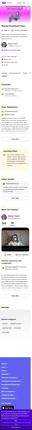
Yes (16, 421)
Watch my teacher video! (10, 50)
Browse (10, 3)
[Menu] (28, 3)
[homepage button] (4, 3)
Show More (15, 139)
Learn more (16, 427)
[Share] (24, 8)
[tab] (4, 73)
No (16, 424)
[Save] (28, 8)
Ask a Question (22, 255)
